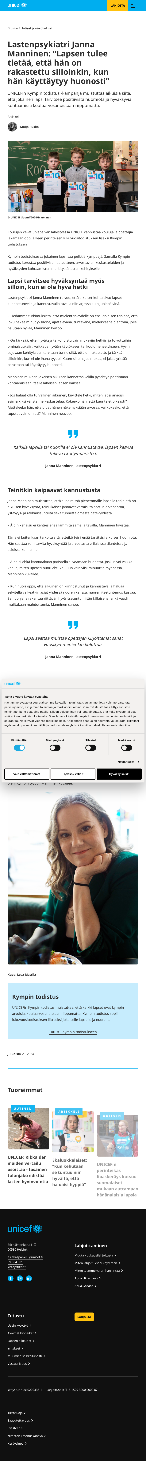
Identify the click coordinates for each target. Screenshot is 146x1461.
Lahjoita (117, 5)
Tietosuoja (15, 1413)
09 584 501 (15, 1262)
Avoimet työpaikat (21, 1333)
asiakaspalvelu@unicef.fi (25, 1257)
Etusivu (13, 28)
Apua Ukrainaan (86, 1278)
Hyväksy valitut (73, 774)
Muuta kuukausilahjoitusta (94, 1255)
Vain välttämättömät (26, 774)
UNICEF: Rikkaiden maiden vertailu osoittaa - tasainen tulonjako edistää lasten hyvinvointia (28, 1183)
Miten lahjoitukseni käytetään (96, 1263)
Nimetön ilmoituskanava (25, 1436)
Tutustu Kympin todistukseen (73, 1031)
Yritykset (14, 1348)
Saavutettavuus (19, 1420)
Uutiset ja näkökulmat (36, 28)
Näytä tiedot (126, 761)
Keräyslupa (16, 1443)
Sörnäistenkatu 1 (20, 1245)
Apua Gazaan (84, 1286)
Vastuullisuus (17, 1364)
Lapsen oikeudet (19, 1341)
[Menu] (133, 5)
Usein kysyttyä (18, 1325)
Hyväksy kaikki (119, 774)
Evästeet (14, 1428)
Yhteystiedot (17, 1267)
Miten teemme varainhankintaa (97, 1270)
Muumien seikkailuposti (25, 1356)
